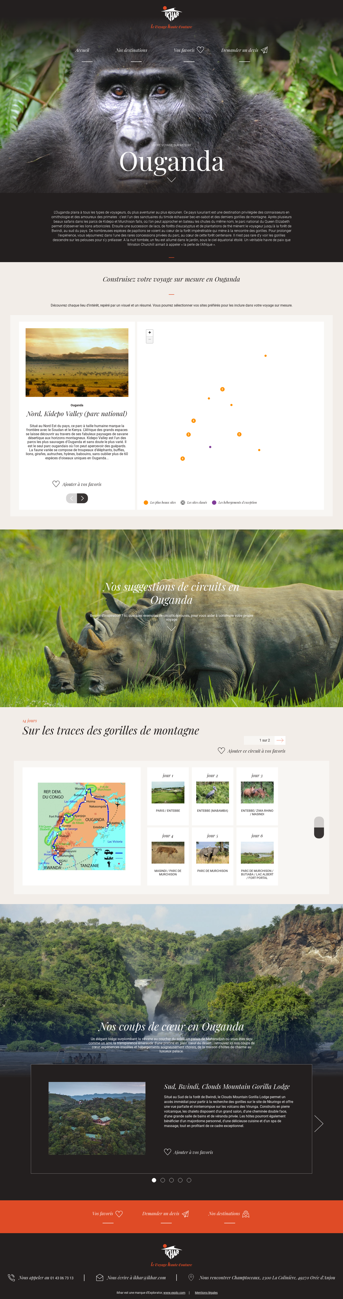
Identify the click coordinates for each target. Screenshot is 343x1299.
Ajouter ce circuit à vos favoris (256, 751)
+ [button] (149, 333)
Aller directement (171, 181)
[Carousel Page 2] (163, 1180)
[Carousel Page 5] (189, 1180)
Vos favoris (184, 50)
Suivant (82, 498)
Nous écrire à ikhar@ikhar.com (136, 1277)
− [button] (149, 340)
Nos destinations (131, 50)
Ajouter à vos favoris (82, 484)
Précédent (71, 498)
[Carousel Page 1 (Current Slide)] (154, 1180)
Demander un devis (239, 50)
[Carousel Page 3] (171, 1180)
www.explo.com (174, 1292)
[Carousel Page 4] (180, 1180)
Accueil (82, 50)
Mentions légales (206, 1292)
